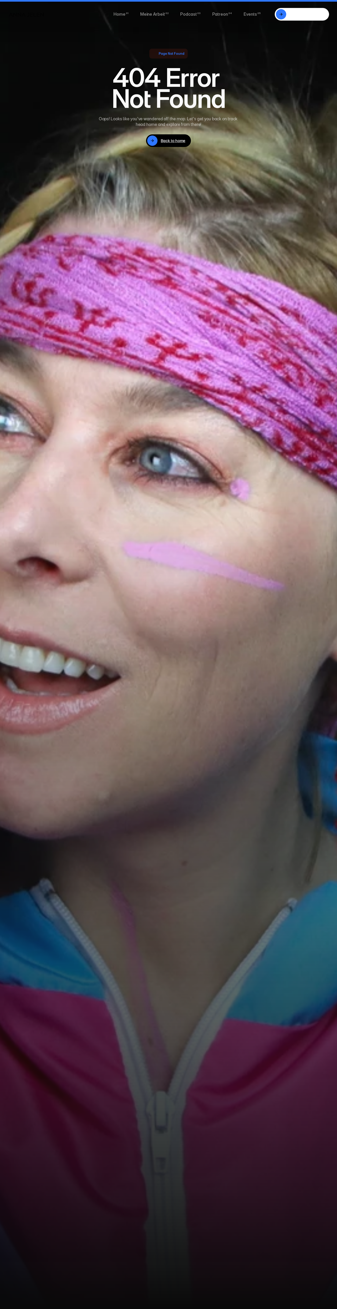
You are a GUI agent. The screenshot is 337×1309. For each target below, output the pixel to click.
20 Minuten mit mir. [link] (306, 14)
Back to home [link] (173, 140)
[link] (281, 14)
